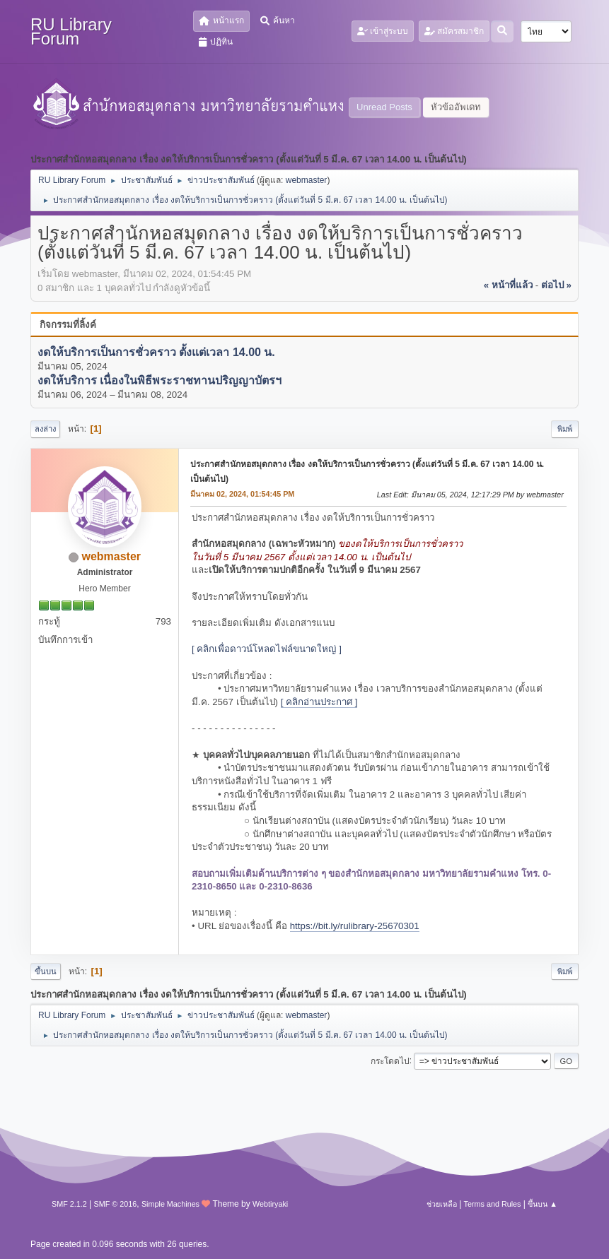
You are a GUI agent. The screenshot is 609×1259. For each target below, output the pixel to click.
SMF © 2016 (115, 1204)
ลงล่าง (45, 429)
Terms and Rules (492, 1204)
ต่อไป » (556, 285)
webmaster (306, 180)
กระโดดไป (390, 1060)
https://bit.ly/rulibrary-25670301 (354, 926)
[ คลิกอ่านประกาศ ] (319, 702)
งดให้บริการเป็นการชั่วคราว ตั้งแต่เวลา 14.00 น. (156, 352)
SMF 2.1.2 (69, 1204)
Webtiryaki (270, 1204)
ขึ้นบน (46, 971)
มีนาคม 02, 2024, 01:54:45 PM (242, 494)
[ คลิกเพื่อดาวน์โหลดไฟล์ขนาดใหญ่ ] (267, 649)
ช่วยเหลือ (442, 1204)
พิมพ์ (564, 429)
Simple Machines (170, 1204)
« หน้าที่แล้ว (508, 285)
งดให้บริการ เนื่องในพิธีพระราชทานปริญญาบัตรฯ (159, 380)
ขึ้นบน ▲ (542, 1204)
